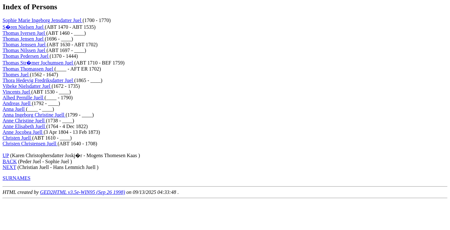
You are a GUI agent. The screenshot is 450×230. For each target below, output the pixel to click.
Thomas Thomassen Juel (28, 69)
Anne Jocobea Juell (23, 132)
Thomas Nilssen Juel (24, 50)
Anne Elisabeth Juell (24, 126)
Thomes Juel (16, 74)
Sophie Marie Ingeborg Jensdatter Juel (43, 20)
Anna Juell (14, 109)
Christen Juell (17, 138)
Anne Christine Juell (24, 120)
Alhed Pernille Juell (23, 97)
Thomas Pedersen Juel (26, 56)
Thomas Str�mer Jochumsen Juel (38, 62)
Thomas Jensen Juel (24, 39)
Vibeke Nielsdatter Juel (27, 86)
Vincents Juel (17, 92)
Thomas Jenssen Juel (25, 44)
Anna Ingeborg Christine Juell (34, 115)
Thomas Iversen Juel (24, 33)
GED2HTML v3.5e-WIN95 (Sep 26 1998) (82, 192)
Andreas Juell (17, 103)
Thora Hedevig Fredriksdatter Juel (38, 80)
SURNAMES (16, 178)
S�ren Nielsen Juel (24, 27)
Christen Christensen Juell (30, 143)
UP (6, 155)
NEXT (9, 167)
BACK (10, 161)
